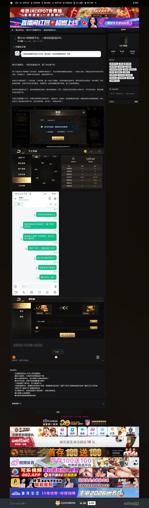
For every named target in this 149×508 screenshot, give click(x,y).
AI (95, 3)
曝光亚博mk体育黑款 (22, 393)
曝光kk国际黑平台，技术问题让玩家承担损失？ (32, 378)
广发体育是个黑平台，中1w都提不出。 (29, 383)
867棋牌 (20, 41)
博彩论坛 (113, 78)
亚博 (121, 64)
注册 (83, 503)
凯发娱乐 (130, 78)
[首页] (12, 30)
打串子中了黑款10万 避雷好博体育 (27, 388)
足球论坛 (121, 66)
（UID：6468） (27, 41)
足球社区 (129, 75)
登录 (135, 3)
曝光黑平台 (20, 30)
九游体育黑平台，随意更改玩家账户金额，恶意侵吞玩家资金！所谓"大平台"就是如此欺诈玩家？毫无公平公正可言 (56, 386)
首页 (17, 3)
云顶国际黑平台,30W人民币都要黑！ (28, 373)
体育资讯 (67, 3)
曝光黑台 (46, 3)
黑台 (119, 69)
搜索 (136, 101)
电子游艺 (38, 345)
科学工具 (56, 3)
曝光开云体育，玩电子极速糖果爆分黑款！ (30, 381)
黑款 (111, 72)
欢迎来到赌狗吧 (65, 503)
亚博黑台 (118, 72)
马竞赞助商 (121, 78)
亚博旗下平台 (114, 80)
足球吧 (125, 69)
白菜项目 (35, 3)
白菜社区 (133, 69)
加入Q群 (88, 3)
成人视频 (78, 3)
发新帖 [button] (123, 29)
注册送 (128, 66)
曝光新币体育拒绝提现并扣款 (25, 395)
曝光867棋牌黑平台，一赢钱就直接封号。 (41, 30)
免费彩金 (113, 75)
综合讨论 (24, 3)
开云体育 (121, 75)
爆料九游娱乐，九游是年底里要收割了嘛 (29, 376)
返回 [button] (58, 412)
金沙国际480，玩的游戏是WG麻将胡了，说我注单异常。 (36, 390)
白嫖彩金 (126, 72)
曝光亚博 (127, 64)
